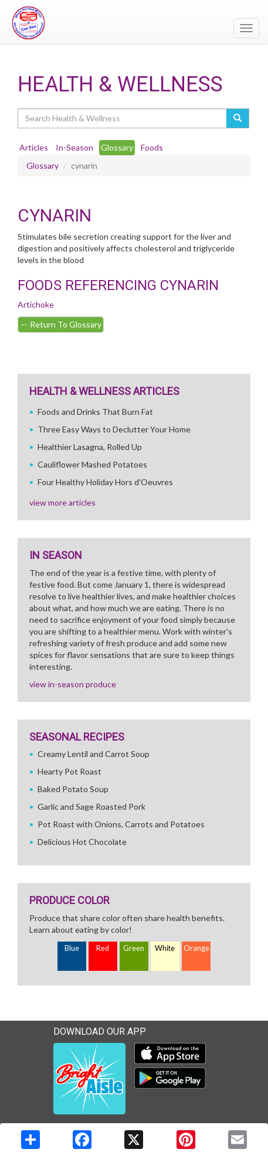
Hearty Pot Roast (69, 771)
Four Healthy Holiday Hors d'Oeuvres (105, 482)
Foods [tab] (152, 147)
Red (102, 948)
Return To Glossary (60, 324)
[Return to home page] (134, 23)
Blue (72, 948)
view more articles (62, 502)
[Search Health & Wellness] (123, 118)
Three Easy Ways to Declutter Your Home (114, 429)
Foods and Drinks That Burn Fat (95, 412)
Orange (196, 948)
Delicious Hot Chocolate (82, 842)
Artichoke (36, 304)
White (165, 948)
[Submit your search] (237, 118)
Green (133, 948)
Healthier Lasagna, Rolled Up (90, 447)
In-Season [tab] (74, 147)
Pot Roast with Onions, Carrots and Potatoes (121, 824)
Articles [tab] (33, 147)
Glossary (42, 165)
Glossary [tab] (117, 147)
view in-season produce (72, 684)
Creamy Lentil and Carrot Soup (94, 754)
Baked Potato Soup (73, 789)
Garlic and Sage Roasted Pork (91, 806)
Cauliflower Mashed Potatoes (92, 464)
